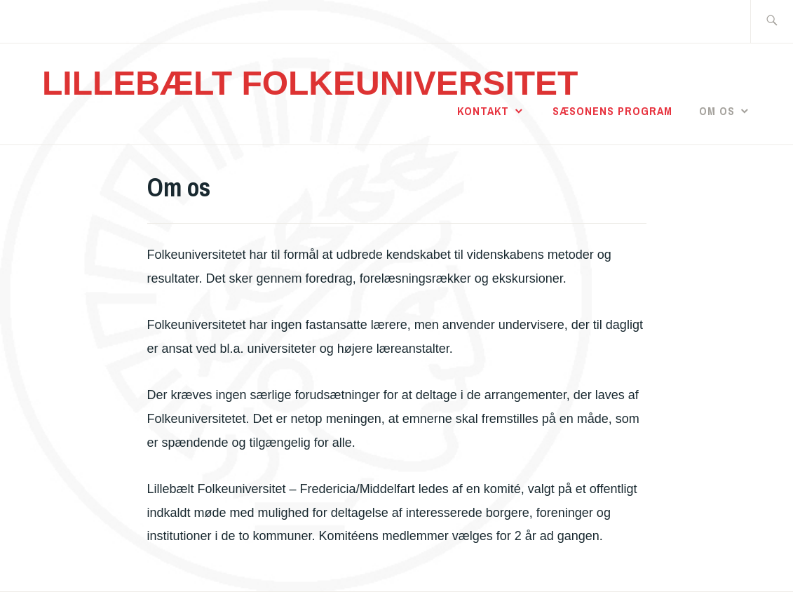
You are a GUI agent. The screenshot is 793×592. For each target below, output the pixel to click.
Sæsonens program (612, 111)
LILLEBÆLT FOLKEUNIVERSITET (310, 83)
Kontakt (483, 111)
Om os (717, 111)
